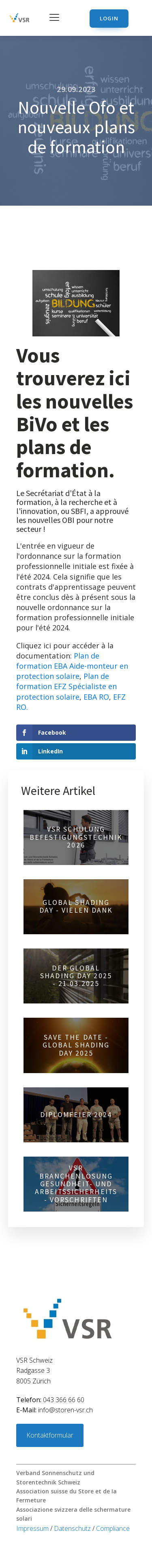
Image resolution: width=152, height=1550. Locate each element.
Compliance (113, 1528)
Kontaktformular (49, 1435)
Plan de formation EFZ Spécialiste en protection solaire (66, 686)
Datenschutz (73, 1528)
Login (109, 18)
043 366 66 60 (50, 1399)
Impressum (33, 1528)
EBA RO (96, 697)
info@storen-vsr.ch (54, 1409)
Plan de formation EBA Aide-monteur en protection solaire (72, 666)
